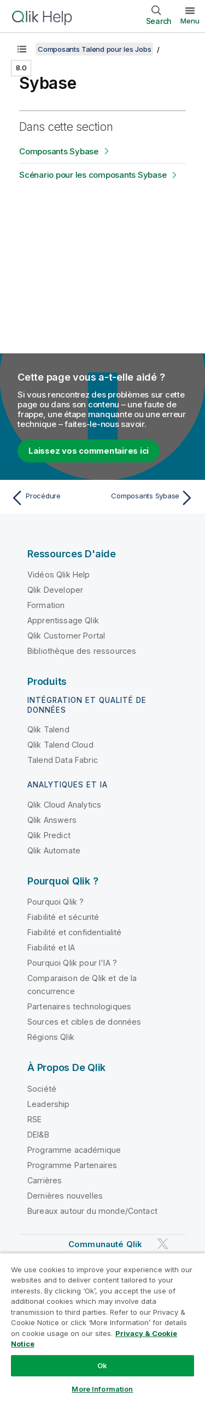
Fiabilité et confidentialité (74, 932)
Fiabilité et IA (51, 947)
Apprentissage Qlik (63, 620)
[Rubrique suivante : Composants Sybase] (150, 498)
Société (41, 1088)
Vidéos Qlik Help (58, 574)
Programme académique (74, 1149)
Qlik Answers (52, 820)
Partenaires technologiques (79, 1006)
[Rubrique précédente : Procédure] (54, 498)
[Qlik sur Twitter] (163, 1243)
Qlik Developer (55, 589)
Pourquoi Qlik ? (55, 901)
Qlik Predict (49, 835)
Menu (190, 20)
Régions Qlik (50, 1037)
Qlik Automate (53, 850)
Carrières (44, 1180)
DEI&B (38, 1134)
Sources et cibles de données (84, 1021)
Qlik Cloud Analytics (64, 804)
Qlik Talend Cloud (60, 744)
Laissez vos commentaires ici (88, 451)
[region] (102, 1327)
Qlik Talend (48, 729)
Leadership (48, 1104)
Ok (102, 1365)
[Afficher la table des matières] (22, 49)
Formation (46, 605)
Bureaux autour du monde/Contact (92, 1211)
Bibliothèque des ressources (81, 650)
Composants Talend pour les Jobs (94, 49)
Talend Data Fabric (62, 760)
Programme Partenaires (72, 1165)
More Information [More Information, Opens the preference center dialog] (102, 1389)
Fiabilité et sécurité (63, 917)
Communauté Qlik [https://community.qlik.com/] (105, 1244)
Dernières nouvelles (65, 1195)
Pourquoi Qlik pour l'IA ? (72, 962)
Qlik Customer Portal (66, 635)
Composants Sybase (58, 151)
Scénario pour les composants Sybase (92, 175)
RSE (34, 1119)
